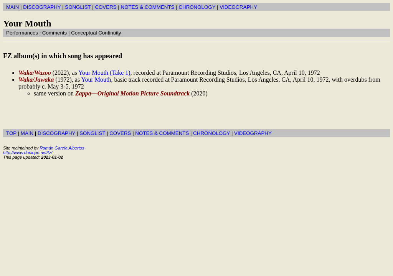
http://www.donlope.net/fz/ (27, 152)
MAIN (12, 7)
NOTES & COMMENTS (148, 7)
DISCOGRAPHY (42, 7)
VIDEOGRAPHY (238, 7)
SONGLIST (78, 7)
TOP (11, 133)
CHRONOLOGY (196, 7)
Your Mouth (96, 79)
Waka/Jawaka (36, 79)
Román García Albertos (62, 148)
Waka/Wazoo (34, 72)
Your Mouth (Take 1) (104, 72)
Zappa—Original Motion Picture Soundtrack (132, 93)
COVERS (105, 7)
